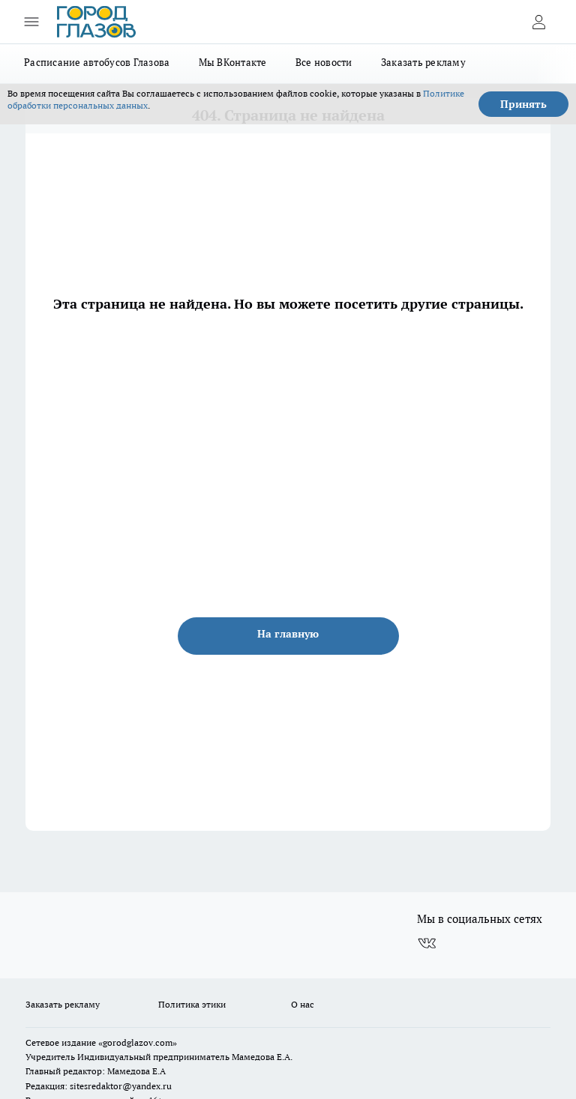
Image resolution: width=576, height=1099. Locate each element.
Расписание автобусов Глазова (97, 62)
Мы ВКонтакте (233, 62)
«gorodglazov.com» (137, 1042)
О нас (302, 1004)
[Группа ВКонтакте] (427, 943)
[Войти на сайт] (539, 22)
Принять (523, 104)
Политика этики (192, 1004)
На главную (288, 634)
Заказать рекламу (423, 62)
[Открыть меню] (32, 22)
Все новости (324, 62)
